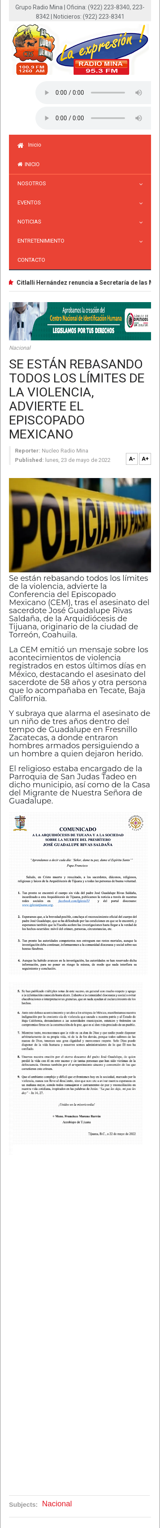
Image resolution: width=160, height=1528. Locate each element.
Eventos (31, 202)
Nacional (19, 348)
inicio (28, 164)
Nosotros (33, 183)
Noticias (31, 221)
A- (132, 459)
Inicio (29, 145)
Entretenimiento (43, 240)
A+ (145, 459)
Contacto (31, 260)
